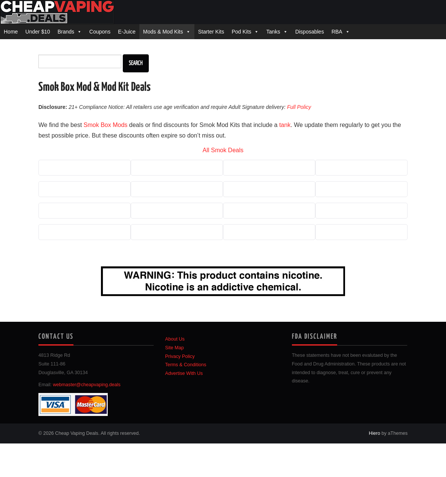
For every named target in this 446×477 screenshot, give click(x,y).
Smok (91, 125)
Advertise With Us (184, 373)
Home (11, 32)
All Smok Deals (223, 150)
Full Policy (299, 107)
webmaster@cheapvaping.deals (87, 384)
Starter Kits (211, 32)
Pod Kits (241, 32)
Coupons (99, 32)
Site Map (174, 347)
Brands (66, 32)
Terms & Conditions (185, 364)
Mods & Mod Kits (163, 32)
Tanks (273, 32)
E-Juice (127, 32)
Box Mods (114, 125)
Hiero (374, 433)
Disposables (309, 32)
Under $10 (37, 32)
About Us (175, 339)
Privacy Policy (179, 356)
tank (284, 125)
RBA (336, 32)
